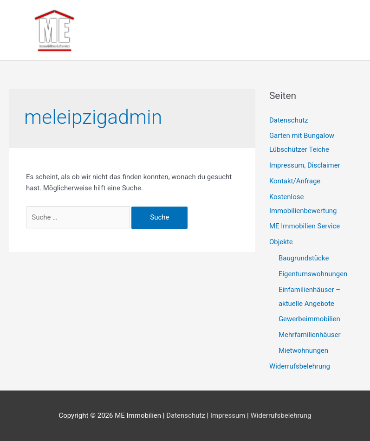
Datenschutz (288, 120)
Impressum (227, 415)
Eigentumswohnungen (313, 274)
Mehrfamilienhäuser (310, 335)
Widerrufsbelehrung (299, 366)
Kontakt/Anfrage (294, 181)
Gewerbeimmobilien (309, 319)
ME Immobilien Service (304, 226)
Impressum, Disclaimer (304, 165)
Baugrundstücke (304, 258)
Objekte (281, 242)
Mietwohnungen (303, 350)
